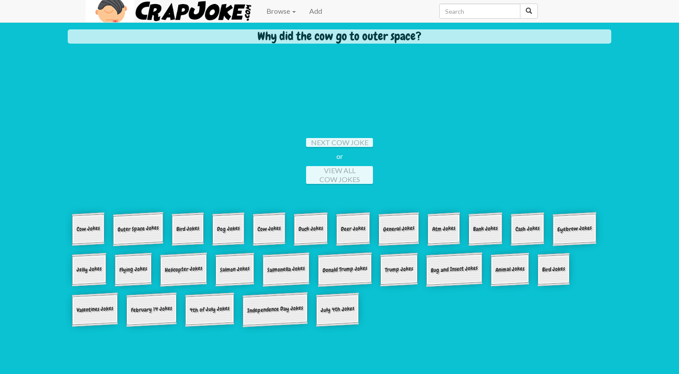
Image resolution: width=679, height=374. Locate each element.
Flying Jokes (133, 268)
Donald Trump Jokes (345, 269)
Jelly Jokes (89, 268)
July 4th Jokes (337, 309)
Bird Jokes (187, 228)
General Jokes (398, 228)
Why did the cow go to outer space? (339, 36)
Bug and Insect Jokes (454, 269)
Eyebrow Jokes (574, 228)
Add (315, 11)
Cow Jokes (88, 228)
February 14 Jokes (151, 309)
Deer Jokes (353, 228)
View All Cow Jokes (339, 174)
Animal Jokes (509, 268)
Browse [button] (281, 11)
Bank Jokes (485, 228)
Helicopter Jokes (183, 268)
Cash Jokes (527, 228)
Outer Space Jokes (138, 228)
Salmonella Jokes (286, 268)
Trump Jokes (399, 268)
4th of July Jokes (209, 309)
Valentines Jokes (95, 309)
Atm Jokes (443, 228)
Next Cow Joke (339, 142)
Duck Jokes (311, 228)
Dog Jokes (228, 228)
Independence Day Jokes (275, 309)
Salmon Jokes (235, 268)
